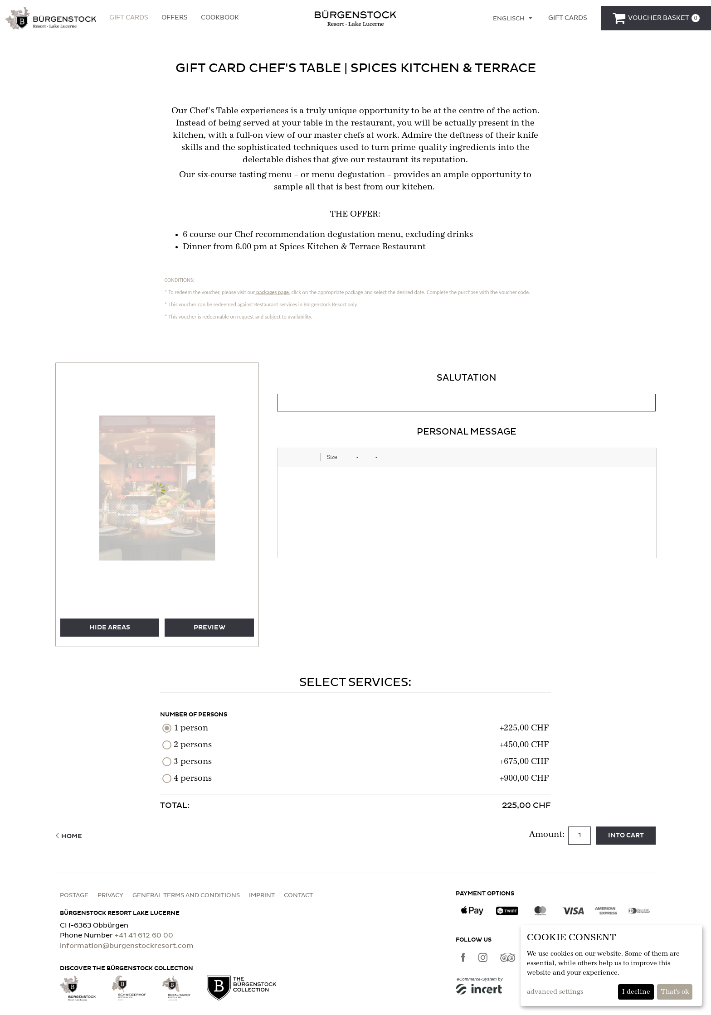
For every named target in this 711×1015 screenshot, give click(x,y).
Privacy (110, 896)
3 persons (193, 762)
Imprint (262, 896)
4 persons (193, 778)
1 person (191, 728)
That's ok (675, 992)
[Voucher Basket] (656, 18)
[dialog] (611, 965)
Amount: (548, 835)
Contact (298, 896)
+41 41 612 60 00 (144, 935)
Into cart (626, 835)
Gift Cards (128, 17)
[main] (355, 443)
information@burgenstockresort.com (127, 945)
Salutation (467, 377)
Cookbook (220, 17)
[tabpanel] (466, 464)
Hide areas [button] (109, 627)
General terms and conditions (186, 896)
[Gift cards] (568, 18)
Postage (74, 896)
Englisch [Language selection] (509, 19)
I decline (636, 992)
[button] (51, 18)
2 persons (193, 745)
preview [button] (209, 627)
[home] (355, 18)
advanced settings (555, 992)
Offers (174, 17)
